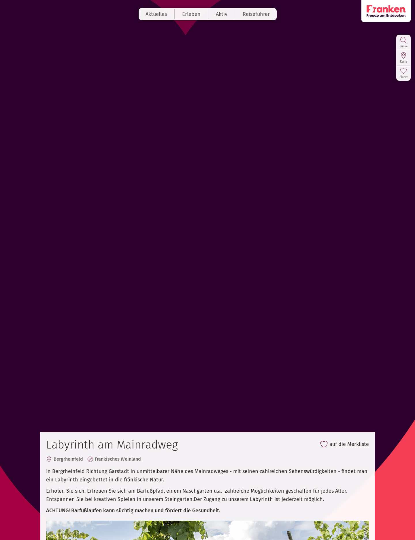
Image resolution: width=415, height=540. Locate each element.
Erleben (191, 14)
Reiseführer (256, 14)
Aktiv (221, 14)
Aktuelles (156, 14)
